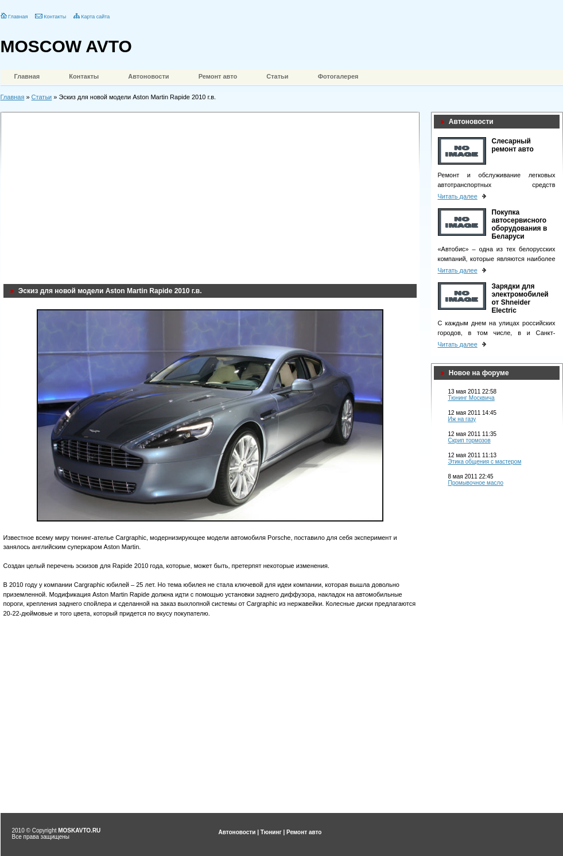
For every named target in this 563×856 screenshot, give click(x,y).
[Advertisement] (198, 195)
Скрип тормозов (469, 440)
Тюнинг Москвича (471, 398)
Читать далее (457, 196)
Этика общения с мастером (485, 461)
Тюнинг (271, 832)
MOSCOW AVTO (66, 46)
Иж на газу (462, 419)
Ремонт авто (218, 76)
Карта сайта (95, 17)
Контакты (55, 17)
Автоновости (148, 76)
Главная (18, 17)
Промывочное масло (476, 483)
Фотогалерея (338, 76)
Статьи (277, 76)
